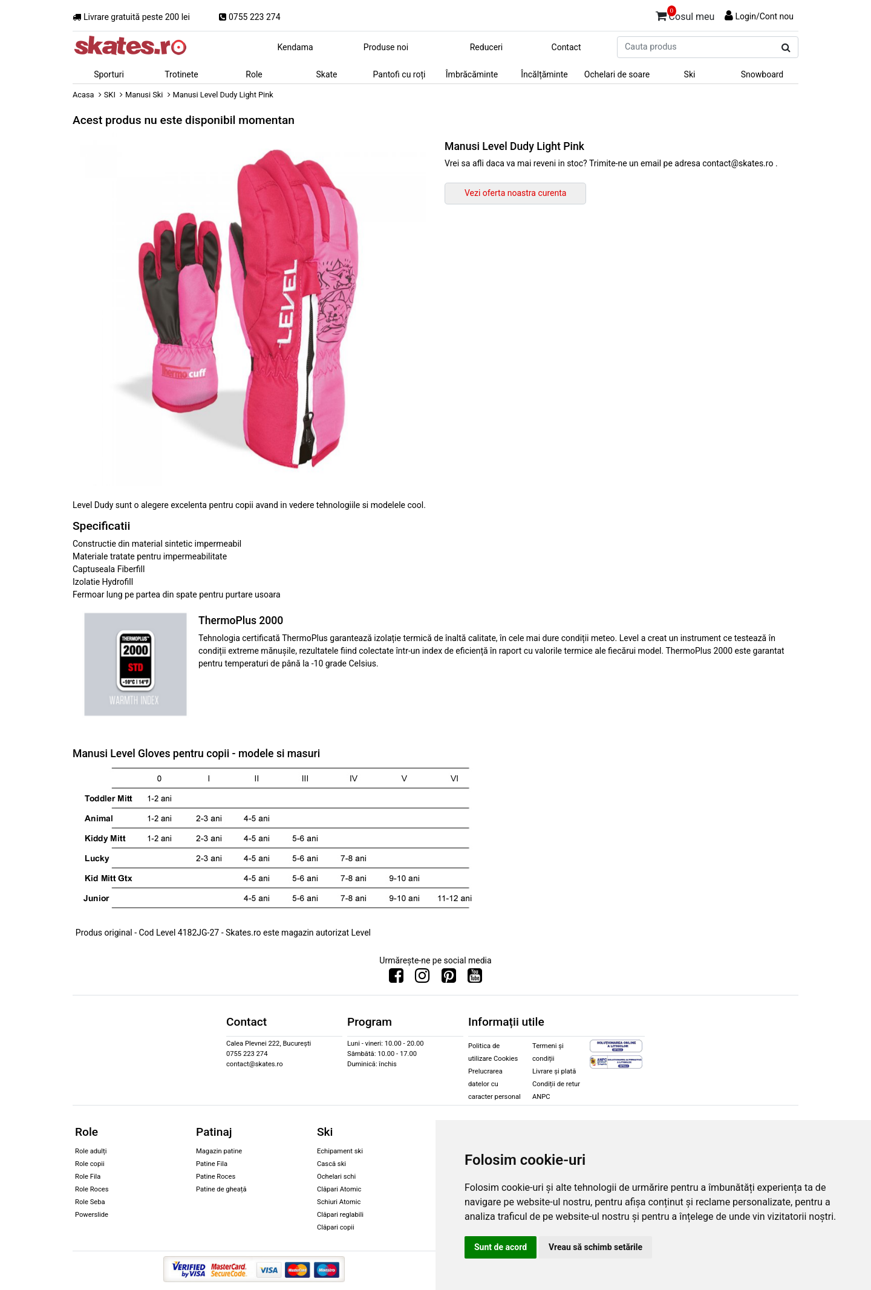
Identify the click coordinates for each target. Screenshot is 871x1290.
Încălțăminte (544, 74)
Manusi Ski (144, 94)
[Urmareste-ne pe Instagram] (422, 978)
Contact (566, 47)
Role (254, 74)
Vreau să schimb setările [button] (595, 1247)
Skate (326, 74)
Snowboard (762, 74)
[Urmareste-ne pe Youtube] (475, 978)
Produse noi (386, 47)
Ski (690, 74)
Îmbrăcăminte (472, 74)
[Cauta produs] (786, 47)
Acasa (83, 94)
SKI (110, 94)
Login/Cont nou (764, 16)
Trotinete (181, 74)
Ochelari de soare (617, 74)
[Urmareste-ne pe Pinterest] (449, 978)
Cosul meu (685, 14)
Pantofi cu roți (399, 74)
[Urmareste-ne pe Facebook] (396, 978)
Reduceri (486, 47)
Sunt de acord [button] (500, 1247)
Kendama (295, 47)
